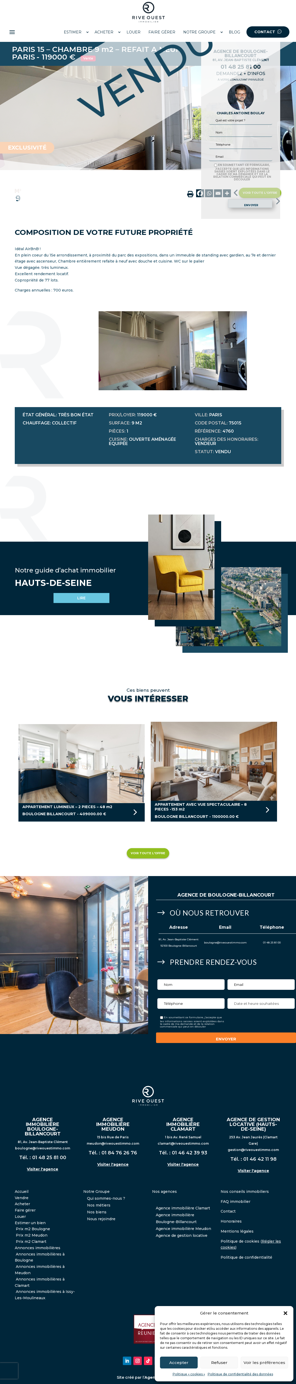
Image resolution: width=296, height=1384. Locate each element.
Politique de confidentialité (246, 1257)
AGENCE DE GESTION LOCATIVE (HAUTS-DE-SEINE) (253, 1124)
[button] (285, 1313)
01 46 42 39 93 (189, 1153)
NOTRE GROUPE (199, 32)
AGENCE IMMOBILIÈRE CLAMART (183, 1124)
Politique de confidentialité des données (240, 1374)
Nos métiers (98, 1205)
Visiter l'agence (42, 1169)
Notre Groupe (96, 1191)
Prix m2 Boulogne (33, 1229)
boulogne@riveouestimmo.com (225, 942)
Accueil (21, 1191)
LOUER (133, 32)
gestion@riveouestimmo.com (253, 1150)
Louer (20, 1216)
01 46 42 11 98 (259, 1159)
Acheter (22, 1204)
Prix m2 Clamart (31, 1241)
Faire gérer (25, 1210)
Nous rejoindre (101, 1219)
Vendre (21, 1197)
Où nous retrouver (209, 912)
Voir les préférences (264, 1362)
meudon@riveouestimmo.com (113, 1143)
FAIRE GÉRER (161, 32)
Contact (228, 1211)
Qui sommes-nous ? (106, 1198)
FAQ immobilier (235, 1201)
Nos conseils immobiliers (245, 1191)
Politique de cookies (240, 1241)
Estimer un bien (30, 1222)
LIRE (81, 598)
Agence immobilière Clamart (183, 1208)
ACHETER (104, 32)
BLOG (234, 32)
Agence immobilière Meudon (183, 1228)
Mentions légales (237, 1231)
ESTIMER (72, 32)
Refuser (219, 1362)
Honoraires (231, 1221)
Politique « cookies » (189, 1374)
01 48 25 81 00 (272, 942)
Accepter (178, 1362)
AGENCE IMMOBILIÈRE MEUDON (113, 1124)
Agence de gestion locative (181, 1235)
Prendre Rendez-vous (213, 962)
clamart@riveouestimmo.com (183, 1143)
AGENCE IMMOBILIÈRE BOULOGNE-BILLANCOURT (43, 1127)
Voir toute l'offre (148, 853)
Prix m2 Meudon (31, 1235)
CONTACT (268, 31)
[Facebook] (200, 193)
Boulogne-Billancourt (241, 895)
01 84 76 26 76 (119, 1153)
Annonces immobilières (37, 1247)
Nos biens (96, 1212)
